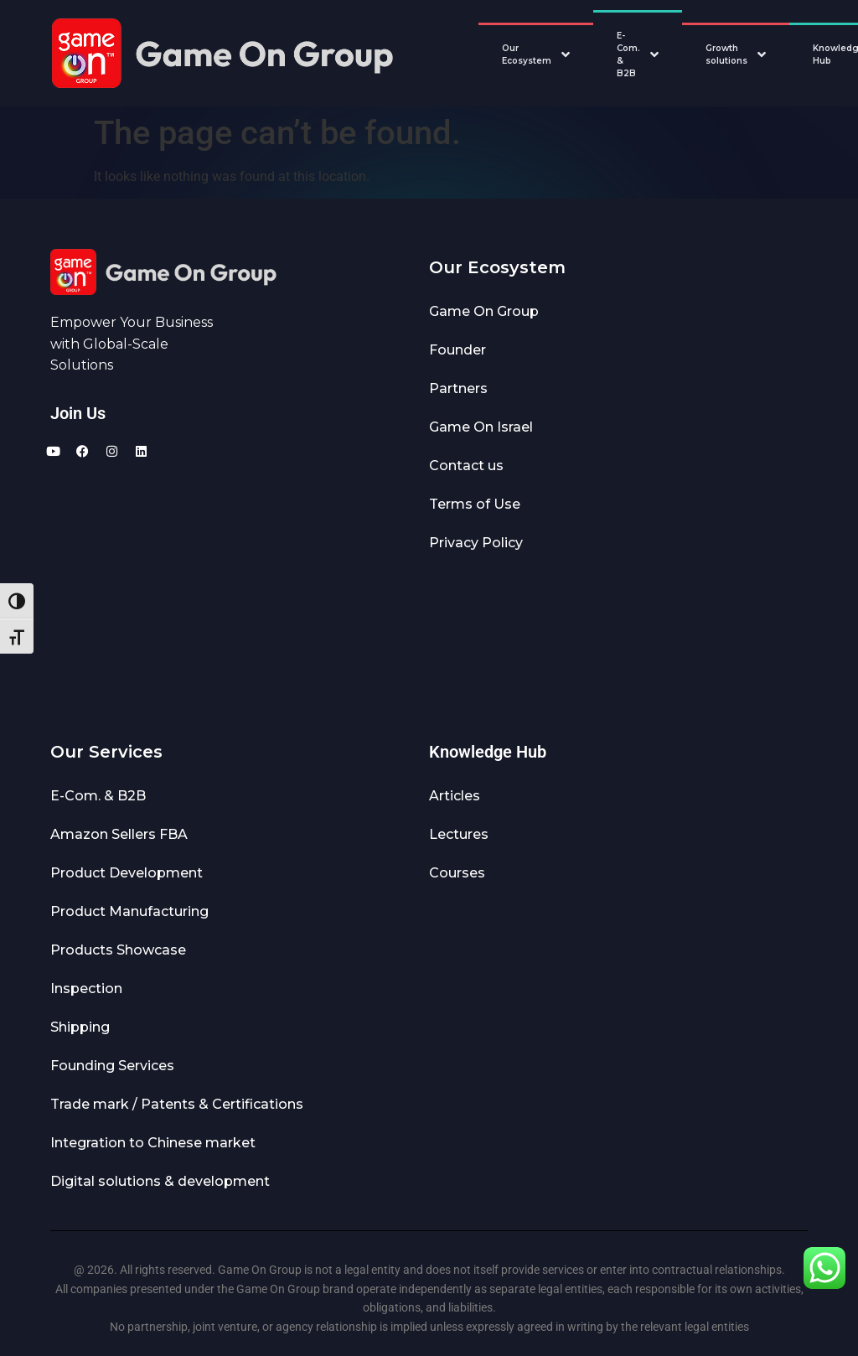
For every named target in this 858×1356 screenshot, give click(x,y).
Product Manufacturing (129, 911)
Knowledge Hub (487, 752)
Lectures (458, 834)
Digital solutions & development (160, 1181)
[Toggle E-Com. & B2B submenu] (658, 54)
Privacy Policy (476, 543)
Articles (454, 796)
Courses (457, 873)
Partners (458, 388)
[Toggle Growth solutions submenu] (766, 54)
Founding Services (112, 1066)
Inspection (86, 988)
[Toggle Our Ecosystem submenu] (569, 54)
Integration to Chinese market (153, 1143)
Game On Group (484, 311)
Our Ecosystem (526, 54)
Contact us (466, 466)
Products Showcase (118, 950)
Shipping (80, 1027)
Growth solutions (726, 54)
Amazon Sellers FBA (119, 834)
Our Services (106, 752)
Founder (457, 350)
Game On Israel (481, 427)
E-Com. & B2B (628, 54)
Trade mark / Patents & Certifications (176, 1104)
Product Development (126, 873)
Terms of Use (474, 504)
